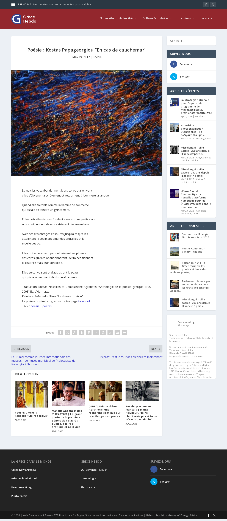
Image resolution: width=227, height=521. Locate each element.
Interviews (184, 20)
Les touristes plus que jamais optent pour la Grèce (62, 4)
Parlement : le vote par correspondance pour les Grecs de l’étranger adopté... (190, 287)
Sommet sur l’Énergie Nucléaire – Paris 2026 (195, 237)
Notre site (107, 20)
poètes (47, 308)
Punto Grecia (19, 497)
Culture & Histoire (155, 20)
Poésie (97, 59)
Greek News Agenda (23, 471)
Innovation (186, 215)
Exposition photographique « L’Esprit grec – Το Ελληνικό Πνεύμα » (193, 131)
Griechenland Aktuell (24, 480)
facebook (84, 303)
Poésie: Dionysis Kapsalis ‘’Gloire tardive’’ (31, 415)
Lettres (196, 215)
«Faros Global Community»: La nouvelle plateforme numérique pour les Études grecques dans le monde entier (196, 200)
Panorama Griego (22, 488)
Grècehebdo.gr (187, 323)
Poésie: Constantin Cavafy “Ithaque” (193, 251)
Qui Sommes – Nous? (94, 471)
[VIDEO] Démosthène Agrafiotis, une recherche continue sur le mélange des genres (104, 412)
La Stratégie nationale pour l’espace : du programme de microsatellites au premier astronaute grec (196, 108)
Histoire (194, 161)
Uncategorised (203, 140)
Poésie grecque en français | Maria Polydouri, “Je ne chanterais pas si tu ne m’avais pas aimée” (141, 414)
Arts (198, 159)
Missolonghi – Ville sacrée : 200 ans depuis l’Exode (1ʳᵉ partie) (195, 174)
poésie (35, 308)
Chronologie (88, 480)
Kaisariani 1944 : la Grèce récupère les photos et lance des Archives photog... (188, 269)
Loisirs (205, 20)
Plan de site (88, 488)
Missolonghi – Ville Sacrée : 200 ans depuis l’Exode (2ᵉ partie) (195, 152)
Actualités (126, 20)
